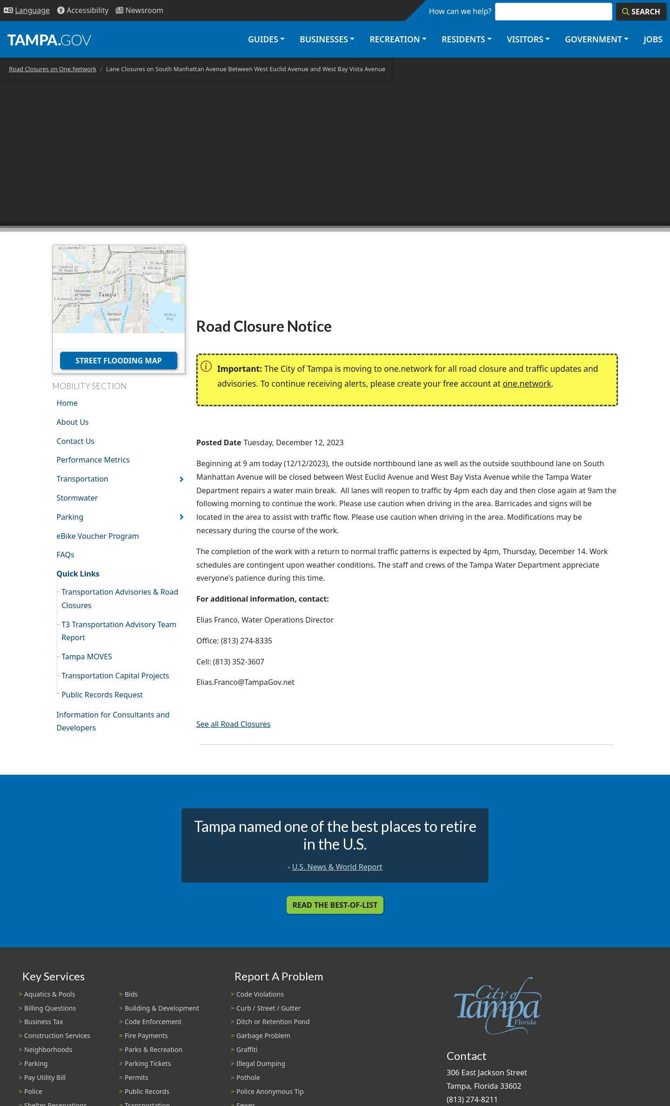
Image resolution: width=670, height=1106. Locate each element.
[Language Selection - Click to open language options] (27, 10)
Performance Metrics (93, 460)
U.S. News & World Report (337, 867)
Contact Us (75, 441)
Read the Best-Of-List (335, 905)
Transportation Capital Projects (115, 675)
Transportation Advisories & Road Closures (119, 598)
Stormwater (77, 498)
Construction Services (57, 1035)
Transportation (82, 479)
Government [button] (593, 39)
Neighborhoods (48, 1049)
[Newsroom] (139, 10)
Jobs (653, 39)
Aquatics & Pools (49, 994)
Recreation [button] (394, 39)
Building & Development (162, 1008)
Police (33, 1091)
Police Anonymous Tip (270, 1091)
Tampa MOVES (86, 656)
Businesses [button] (324, 39)
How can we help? (460, 11)
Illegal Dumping (260, 1063)
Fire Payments (146, 1035)
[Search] (641, 11)
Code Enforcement (153, 1021)
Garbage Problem (263, 1035)
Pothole (248, 1077)
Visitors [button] (525, 39)
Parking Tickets (148, 1063)
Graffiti (246, 1049)
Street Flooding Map (118, 360)
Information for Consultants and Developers (113, 721)
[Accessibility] (83, 10)
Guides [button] (263, 39)
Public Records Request (102, 695)
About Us (73, 422)
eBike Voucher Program (98, 536)
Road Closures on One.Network (52, 69)
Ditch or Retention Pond (273, 1021)
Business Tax (43, 1021)
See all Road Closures (233, 724)
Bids (131, 994)
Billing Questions (50, 1008)
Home (67, 403)
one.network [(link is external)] (526, 383)
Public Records (147, 1091)
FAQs (65, 555)
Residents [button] (463, 39)
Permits (136, 1077)
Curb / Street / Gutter (268, 1008)
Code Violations (260, 994)
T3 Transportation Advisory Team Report (118, 631)
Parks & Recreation (153, 1049)
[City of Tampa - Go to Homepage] (49, 39)
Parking (70, 517)
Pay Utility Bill (45, 1077)
